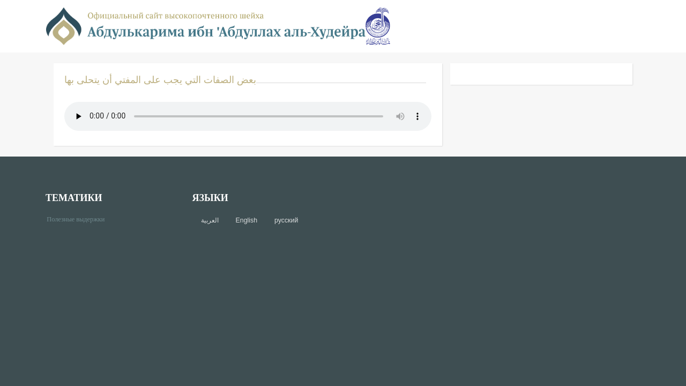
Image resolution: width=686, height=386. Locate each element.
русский (286, 220)
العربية (210, 220)
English (246, 220)
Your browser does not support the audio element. (247, 116)
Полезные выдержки (80, 218)
